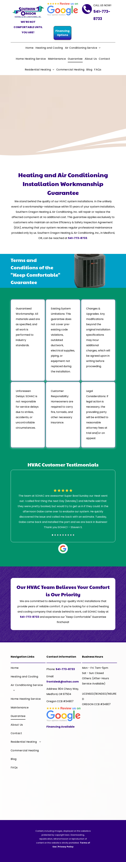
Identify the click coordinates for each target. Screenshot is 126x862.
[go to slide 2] (55, 535)
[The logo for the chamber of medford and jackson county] (99, 791)
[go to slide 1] (52, 535)
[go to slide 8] (71, 535)
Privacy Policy (66, 846)
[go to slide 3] (57, 535)
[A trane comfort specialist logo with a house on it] (99, 725)
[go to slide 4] (60, 535)
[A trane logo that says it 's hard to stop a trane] (99, 758)
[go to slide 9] (73, 535)
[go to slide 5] (63, 535)
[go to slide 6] (65, 535)
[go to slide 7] (68, 535)
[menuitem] (29, 47)
